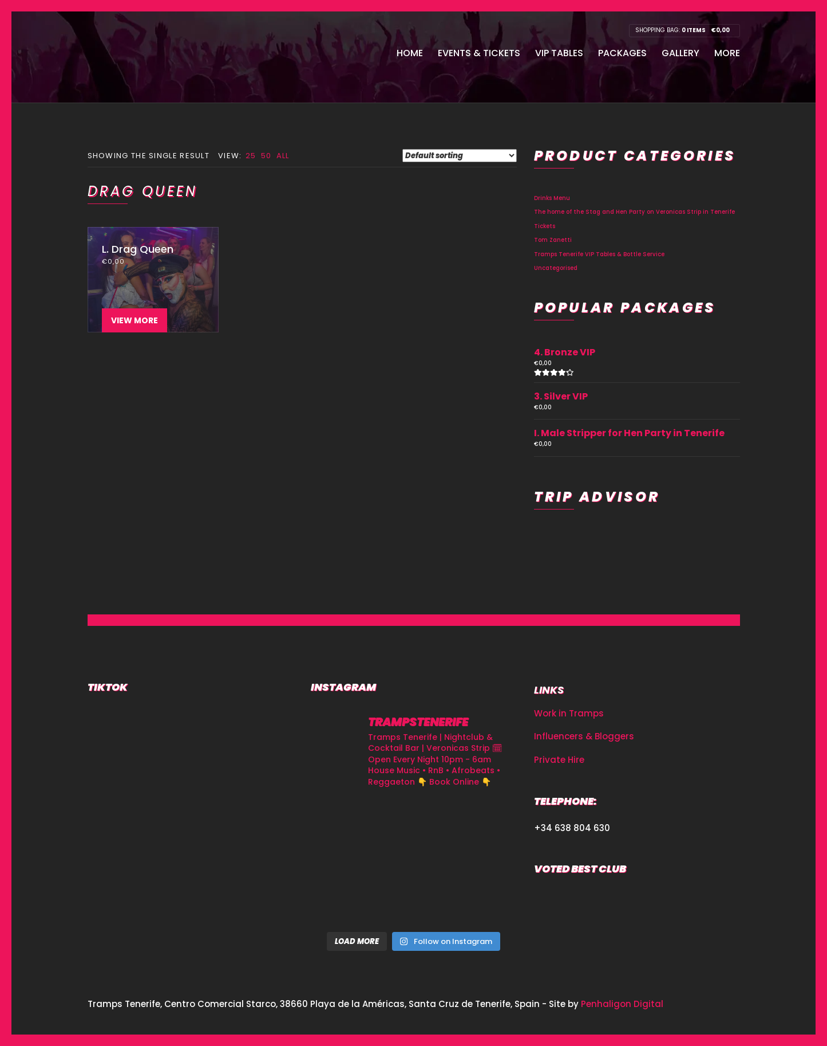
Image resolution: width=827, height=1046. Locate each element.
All (283, 155)
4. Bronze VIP (564, 352)
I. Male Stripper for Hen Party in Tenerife (629, 433)
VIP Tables (559, 53)
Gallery (680, 53)
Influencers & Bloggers (584, 736)
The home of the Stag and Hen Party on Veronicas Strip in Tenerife (634, 212)
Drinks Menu (552, 198)
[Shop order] (459, 155)
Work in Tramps (569, 713)
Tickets (544, 226)
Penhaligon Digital (622, 1004)
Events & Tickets (479, 53)
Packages (622, 53)
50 (266, 155)
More (727, 53)
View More (134, 320)
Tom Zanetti (553, 240)
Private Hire (559, 760)
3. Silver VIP (561, 396)
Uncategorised (555, 268)
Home (410, 53)
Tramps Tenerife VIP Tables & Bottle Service (599, 254)
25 (251, 155)
